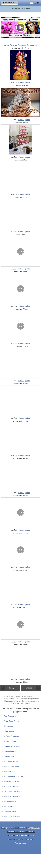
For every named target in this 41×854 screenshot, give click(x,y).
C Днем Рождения (11, 736)
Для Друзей (9, 756)
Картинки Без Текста (12, 761)
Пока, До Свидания (12, 816)
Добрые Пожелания (12, 746)
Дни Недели (9, 731)
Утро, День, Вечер (11, 721)
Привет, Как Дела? (12, 766)
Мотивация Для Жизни (13, 776)
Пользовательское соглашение (20, 839)
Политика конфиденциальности (19, 835)
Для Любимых (10, 751)
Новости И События (12, 796)
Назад (11, 688)
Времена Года (10, 741)
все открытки (9, 3)
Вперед (29, 688)
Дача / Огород (10, 811)
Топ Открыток (10, 716)
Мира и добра (24, 82)
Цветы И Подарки (11, 781)
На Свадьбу (9, 806)
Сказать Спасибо (11, 786)
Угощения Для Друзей (13, 791)
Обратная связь (34, 828)
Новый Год (8, 771)
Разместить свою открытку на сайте (21, 831)
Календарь (8, 726)
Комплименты (10, 801)
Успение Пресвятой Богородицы (23, 45)
